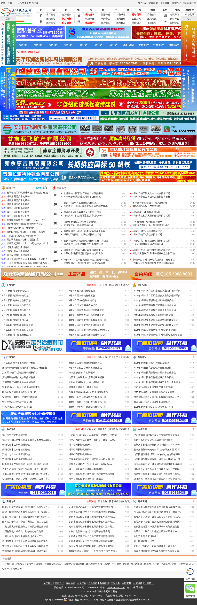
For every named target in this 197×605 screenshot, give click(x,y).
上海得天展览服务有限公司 (29, 564)
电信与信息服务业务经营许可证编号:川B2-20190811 (126, 599)
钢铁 (177, 9)
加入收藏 (33, 3)
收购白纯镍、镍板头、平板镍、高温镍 (26, 233)
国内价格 (50, 18)
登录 (3, 3)
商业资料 (152, 14)
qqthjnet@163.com (116, 587)
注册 (9, 3)
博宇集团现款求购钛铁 (18, 198)
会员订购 (81, 583)
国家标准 (121, 22)
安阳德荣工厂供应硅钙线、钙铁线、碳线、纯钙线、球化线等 (37, 194)
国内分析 (91, 357)
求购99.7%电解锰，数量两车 (21, 229)
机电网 (156, 564)
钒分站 (23, 45)
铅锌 (165, 9)
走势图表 (66, 14)
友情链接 (137, 583)
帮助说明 (165, 3)
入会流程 (92, 583)
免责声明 (104, 583)
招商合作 (121, 18)
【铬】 (56, 242)
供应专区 (90, 18)
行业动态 (121, 14)
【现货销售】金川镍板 (18, 249)
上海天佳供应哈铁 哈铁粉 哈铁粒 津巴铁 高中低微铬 (33, 264)
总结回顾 (125, 357)
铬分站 (98, 45)
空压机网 (165, 564)
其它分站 (128, 45)
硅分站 (113, 45)
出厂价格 (50, 14)
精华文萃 (189, 14)
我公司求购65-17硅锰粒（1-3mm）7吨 (26, 221)
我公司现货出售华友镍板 (19, 256)
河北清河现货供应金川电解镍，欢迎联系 (27, 260)
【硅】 (56, 251)
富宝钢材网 (16, 568)
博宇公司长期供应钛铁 (18, 209)
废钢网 (126, 564)
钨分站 (53, 45)
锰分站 (83, 45)
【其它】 (56, 261)
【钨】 (56, 214)
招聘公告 (113, 429)
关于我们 (174, 14)
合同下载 (174, 18)
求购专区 (105, 18)
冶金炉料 (190, 9)
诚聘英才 (149, 583)
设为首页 (22, 3)
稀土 (152, 9)
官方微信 (153, 3)
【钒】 (56, 195)
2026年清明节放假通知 (28, 52)
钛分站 (38, 45)
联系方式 (59, 583)
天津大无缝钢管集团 (74, 564)
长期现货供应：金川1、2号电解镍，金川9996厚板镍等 (34, 245)
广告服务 (115, 583)
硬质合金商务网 (180, 564)
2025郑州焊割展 (94, 564)
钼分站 (68, 45)
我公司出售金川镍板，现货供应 (23, 241)
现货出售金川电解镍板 (18, 252)
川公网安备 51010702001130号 (81, 599)
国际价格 (50, 22)
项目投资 (152, 22)
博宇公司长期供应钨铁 (18, 213)
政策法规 (152, 18)
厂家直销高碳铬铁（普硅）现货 (23, 237)
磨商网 (147, 564)
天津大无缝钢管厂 (53, 564)
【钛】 (56, 204)
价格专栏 (143, 45)
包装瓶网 (116, 564)
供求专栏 (173, 45)
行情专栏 (158, 45)
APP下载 (142, 3)
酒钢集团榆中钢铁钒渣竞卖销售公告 (25, 225)
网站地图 (70, 583)
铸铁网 (107, 564)
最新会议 (174, 22)
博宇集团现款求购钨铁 (18, 202)
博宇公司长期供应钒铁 (18, 217)
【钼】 (56, 223)
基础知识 (136, 22)
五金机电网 (8, 564)
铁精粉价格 (137, 564)
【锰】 (56, 233)
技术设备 (105, 22)
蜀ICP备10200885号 (53, 599)
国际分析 (105, 14)
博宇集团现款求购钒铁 (18, 205)
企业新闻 (136, 18)
